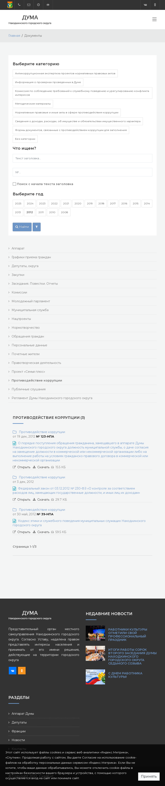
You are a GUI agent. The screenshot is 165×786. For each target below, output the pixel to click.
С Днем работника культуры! (125, 675)
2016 (124, 203)
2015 (135, 203)
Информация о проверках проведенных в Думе (48, 82)
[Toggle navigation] (154, 20)
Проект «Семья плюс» (28, 372)
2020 (78, 203)
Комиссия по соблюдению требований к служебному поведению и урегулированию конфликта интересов (82, 92)
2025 (18, 203)
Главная (14, 36)
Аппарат (18, 248)
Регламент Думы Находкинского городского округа (52, 398)
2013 (18, 212)
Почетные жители (26, 354)
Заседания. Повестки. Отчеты (35, 284)
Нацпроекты (21, 319)
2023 (42, 203)
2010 (52, 212)
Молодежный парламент (31, 301)
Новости (18, 740)
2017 (113, 203)
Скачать (43, 467)
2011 (41, 212)
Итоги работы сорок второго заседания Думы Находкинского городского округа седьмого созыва (132, 656)
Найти (22, 227)
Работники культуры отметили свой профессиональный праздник (127, 635)
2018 (101, 203)
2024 (30, 203)
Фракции (19, 731)
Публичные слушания (29, 389)
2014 (147, 203)
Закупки (18, 275)
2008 (64, 212)
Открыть (23, 467)
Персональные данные (29, 345)
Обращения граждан (28, 336)
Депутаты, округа (25, 266)
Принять (149, 776)
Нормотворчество (26, 328)
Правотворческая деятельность (36, 363)
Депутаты (19, 722)
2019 (90, 203)
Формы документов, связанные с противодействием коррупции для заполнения (71, 130)
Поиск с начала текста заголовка (45, 184)
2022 (54, 203)
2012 (29, 212)
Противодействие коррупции (41, 432)
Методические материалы (33, 103)
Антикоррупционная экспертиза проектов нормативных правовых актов (65, 73)
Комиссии (19, 292)
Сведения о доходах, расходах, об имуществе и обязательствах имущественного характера (78, 121)
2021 (66, 203)
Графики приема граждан (31, 257)
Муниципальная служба (30, 310)
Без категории (25, 138)
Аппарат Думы (23, 714)
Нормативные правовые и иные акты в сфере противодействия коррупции (66, 112)
